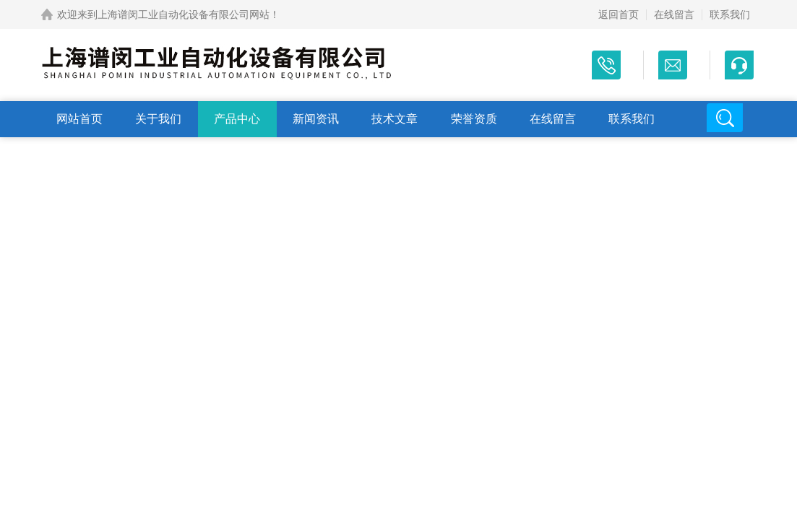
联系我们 (730, 14)
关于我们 (158, 119)
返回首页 (618, 14)
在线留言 (674, 14)
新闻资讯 (316, 119)
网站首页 (79, 119)
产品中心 (237, 119)
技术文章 (394, 119)
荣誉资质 (474, 119)
